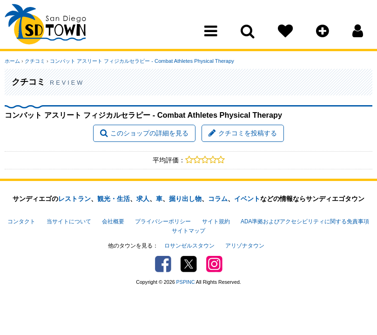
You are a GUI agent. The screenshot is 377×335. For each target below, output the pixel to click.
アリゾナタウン (244, 245)
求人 (142, 198)
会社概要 (113, 221)
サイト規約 (216, 221)
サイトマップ (188, 231)
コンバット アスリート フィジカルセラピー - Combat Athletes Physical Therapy (142, 61)
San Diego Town (45, 25)
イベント (247, 198)
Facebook (163, 264)
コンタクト (21, 221)
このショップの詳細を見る (144, 133)
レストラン (74, 198)
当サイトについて (69, 221)
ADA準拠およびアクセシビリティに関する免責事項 (305, 221)
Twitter (189, 264)
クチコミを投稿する (243, 133)
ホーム (12, 61)
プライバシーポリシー (163, 221)
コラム (218, 198)
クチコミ (35, 61)
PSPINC (185, 282)
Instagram (214, 264)
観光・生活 (113, 198)
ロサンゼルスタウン (189, 245)
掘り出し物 (185, 198)
